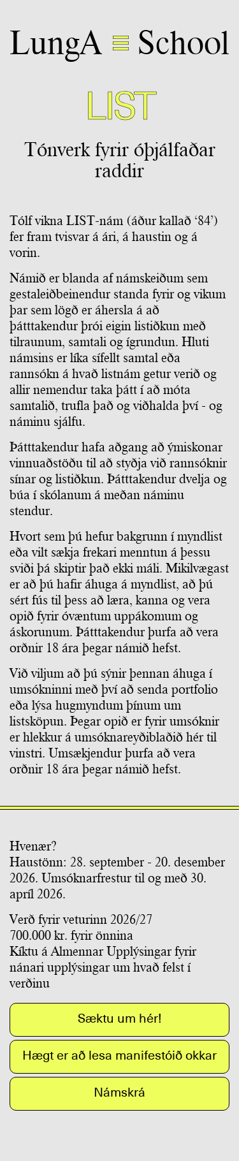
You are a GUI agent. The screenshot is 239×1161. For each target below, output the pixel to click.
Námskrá (119, 1092)
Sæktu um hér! (120, 1018)
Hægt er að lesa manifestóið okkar (119, 1055)
